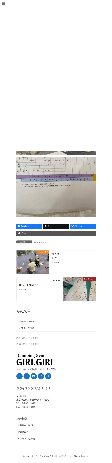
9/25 (54, 258)
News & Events (40, 242)
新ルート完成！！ (29, 285)
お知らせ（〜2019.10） (27, 338)
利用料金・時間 (25, 425)
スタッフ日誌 (27, 328)
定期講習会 (22, 432)
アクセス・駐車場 (26, 439)
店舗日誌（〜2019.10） (27, 344)
